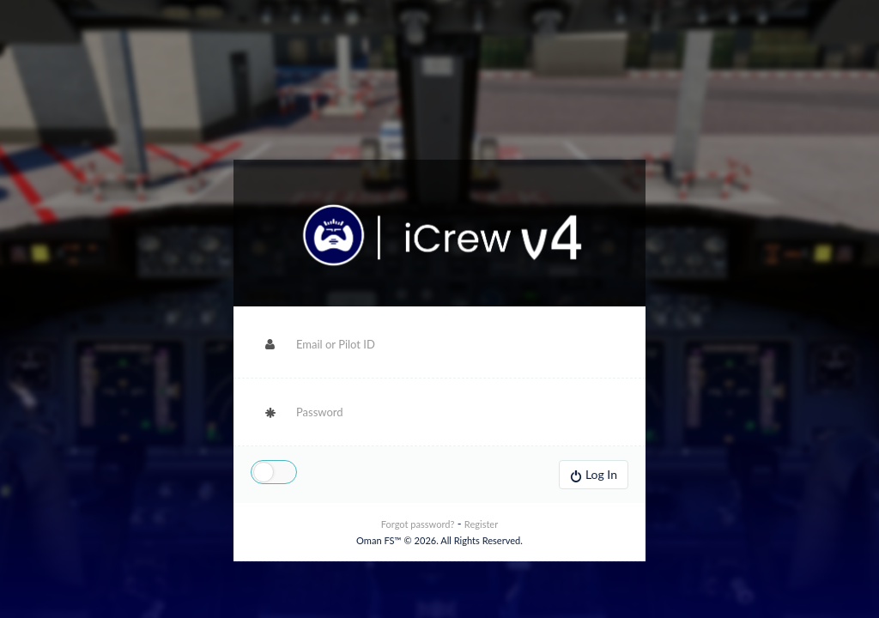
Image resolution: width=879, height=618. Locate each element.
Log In (593, 474)
